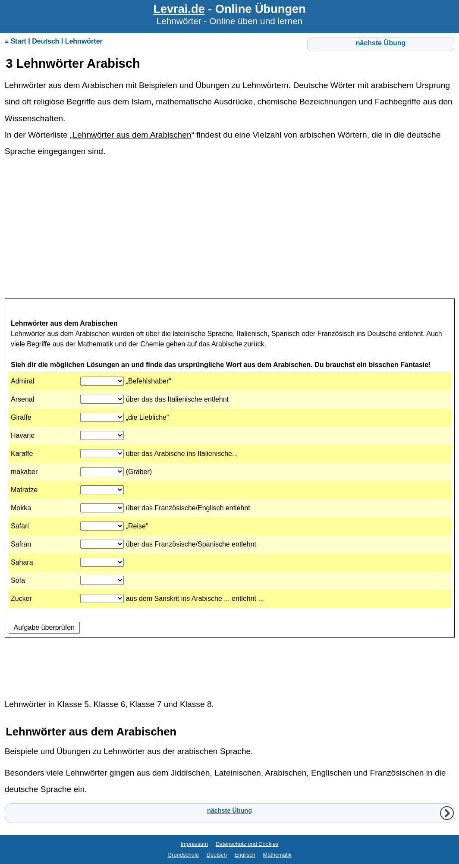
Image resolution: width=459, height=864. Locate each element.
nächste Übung (381, 43)
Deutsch (217, 854)
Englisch (244, 854)
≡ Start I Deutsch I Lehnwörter (54, 41)
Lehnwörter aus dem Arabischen (131, 134)
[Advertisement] (230, 230)
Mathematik (277, 854)
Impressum (194, 844)
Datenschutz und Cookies (247, 844)
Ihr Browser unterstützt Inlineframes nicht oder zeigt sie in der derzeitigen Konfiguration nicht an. (230, 491)
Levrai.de (178, 9)
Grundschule (183, 854)
